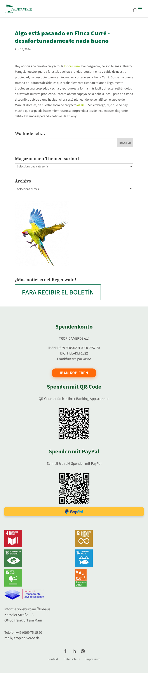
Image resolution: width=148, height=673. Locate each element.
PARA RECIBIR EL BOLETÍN (58, 292)
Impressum (92, 659)
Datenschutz (72, 659)
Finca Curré (72, 66)
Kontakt (53, 659)
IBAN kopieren (74, 373)
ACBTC (82, 105)
